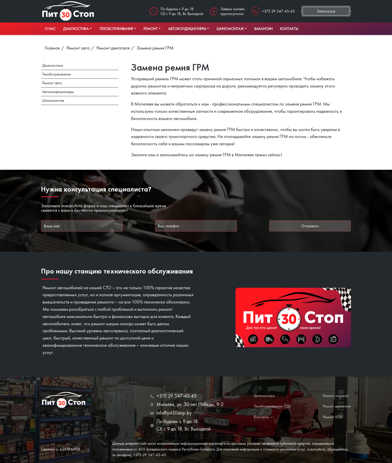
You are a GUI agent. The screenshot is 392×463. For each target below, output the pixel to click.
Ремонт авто (52, 83)
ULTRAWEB (71, 449)
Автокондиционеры (187, 28)
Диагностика (76, 28)
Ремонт (151, 28)
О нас (50, 28)
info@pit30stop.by (174, 413)
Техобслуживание (116, 28)
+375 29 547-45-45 (278, 11)
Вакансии (263, 28)
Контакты (289, 28)
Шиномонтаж (230, 28)
